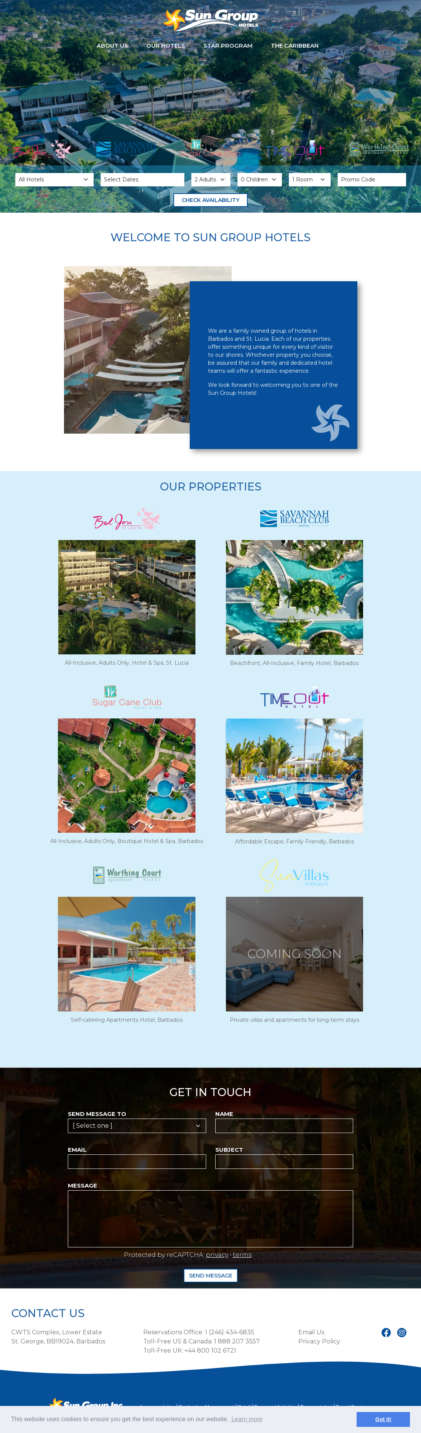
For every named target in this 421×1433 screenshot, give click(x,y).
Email (77, 1149)
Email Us (311, 1332)
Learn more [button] (247, 1419)
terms (242, 1254)
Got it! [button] (383, 1419)
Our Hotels (165, 45)
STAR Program (228, 45)
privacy (217, 1254)
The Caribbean (295, 45)
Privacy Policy (319, 1341)
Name (224, 1113)
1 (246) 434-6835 (229, 1332)
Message (82, 1185)
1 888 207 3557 (237, 1341)
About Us (112, 45)
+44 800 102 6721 (210, 1350)
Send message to (97, 1113)
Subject (229, 1149)
